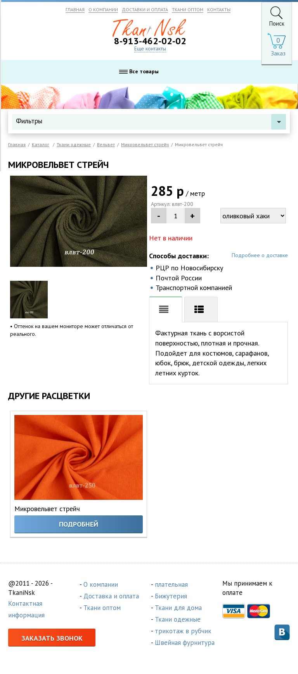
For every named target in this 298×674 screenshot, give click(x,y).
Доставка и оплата (111, 596)
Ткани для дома (178, 607)
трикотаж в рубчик (183, 631)
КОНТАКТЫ (218, 9)
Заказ (278, 53)
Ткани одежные (178, 619)
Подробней (78, 524)
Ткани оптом (102, 607)
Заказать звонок (52, 638)
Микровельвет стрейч (47, 508)
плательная (171, 584)
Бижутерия (171, 596)
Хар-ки (201, 309)
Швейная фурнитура (185, 642)
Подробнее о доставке (260, 255)
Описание (165, 309)
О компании (100, 584)
